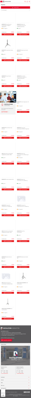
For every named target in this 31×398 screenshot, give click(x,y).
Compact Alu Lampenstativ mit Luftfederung (7, 206)
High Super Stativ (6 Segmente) (22, 51)
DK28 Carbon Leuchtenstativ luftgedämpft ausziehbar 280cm (7, 154)
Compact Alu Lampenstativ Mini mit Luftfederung (23, 206)
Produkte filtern (15, 7)
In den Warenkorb (8, 34)
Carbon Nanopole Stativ (8, 179)
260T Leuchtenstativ (22, 283)
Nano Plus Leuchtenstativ (21, 231)
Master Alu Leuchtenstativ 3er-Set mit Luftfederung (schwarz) (21, 25)
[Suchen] (25, 1)
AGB (6, 392)
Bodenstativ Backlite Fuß (22, 257)
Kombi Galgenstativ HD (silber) (23, 102)
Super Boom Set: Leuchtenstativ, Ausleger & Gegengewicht (6, 25)
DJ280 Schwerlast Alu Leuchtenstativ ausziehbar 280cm (7, 283)
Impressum (9, 392)
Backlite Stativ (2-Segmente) (7, 257)
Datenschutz (12, 392)
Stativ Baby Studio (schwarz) (7, 128)
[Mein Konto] (27, 1)
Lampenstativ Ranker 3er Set (7, 51)
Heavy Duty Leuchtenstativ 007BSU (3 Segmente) (23, 128)
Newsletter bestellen (6, 340)
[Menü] (1, 1)
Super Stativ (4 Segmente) (6, 76)
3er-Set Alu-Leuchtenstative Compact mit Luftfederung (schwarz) (21, 77)
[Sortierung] (15, 10)
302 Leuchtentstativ (7, 309)
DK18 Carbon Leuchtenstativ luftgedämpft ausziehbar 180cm (7, 231)
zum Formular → (5, 112)
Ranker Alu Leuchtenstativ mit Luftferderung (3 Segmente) (23, 154)
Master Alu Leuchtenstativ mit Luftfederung (22, 180)
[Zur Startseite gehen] (7, 1)
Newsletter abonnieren (7, 338)
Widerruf (16, 392)
